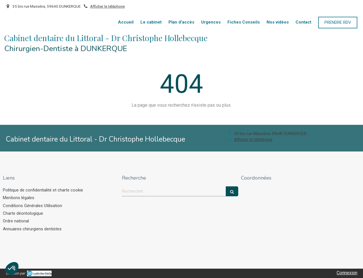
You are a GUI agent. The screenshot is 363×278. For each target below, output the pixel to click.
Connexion (347, 272)
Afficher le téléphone (107, 6)
